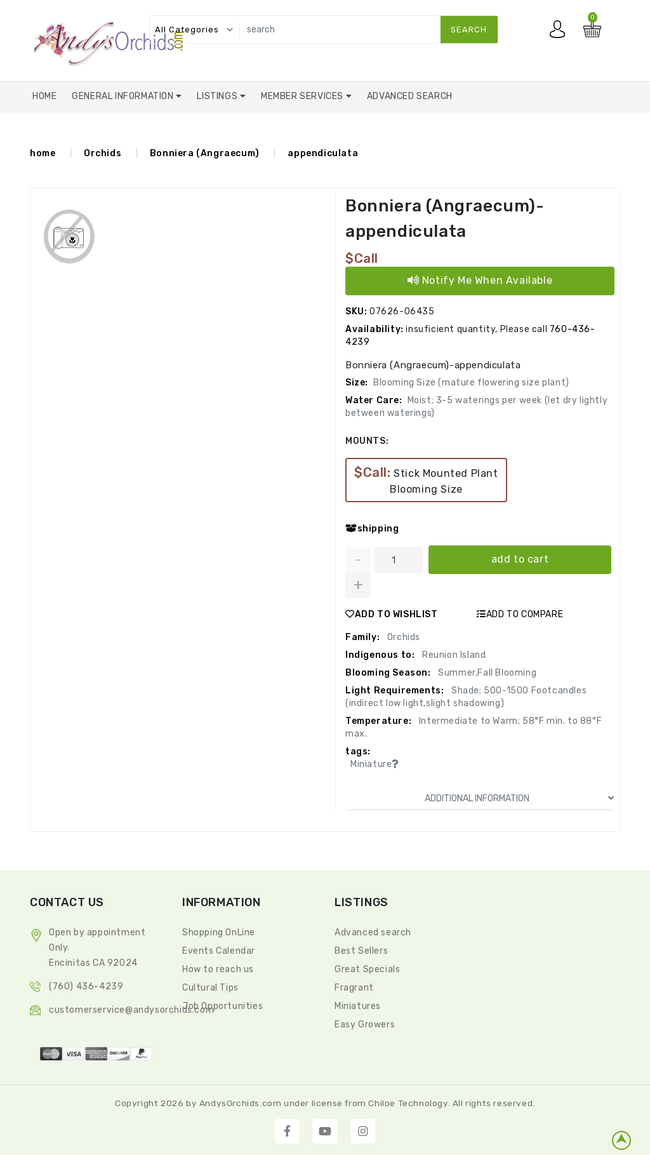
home (42, 153)
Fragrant (354, 987)
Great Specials (367, 969)
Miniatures (358, 1006)
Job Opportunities (222, 1006)
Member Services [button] (303, 96)
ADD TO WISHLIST (391, 614)
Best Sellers (361, 950)
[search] (366, 29)
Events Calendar (218, 950)
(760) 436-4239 (86, 986)
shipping (372, 528)
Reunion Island (453, 655)
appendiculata (323, 153)
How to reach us (218, 969)
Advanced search (373, 932)
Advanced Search (410, 96)
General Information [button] (124, 96)
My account (560, 32)
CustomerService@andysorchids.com (131, 1010)
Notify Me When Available (480, 280)
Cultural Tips (210, 987)
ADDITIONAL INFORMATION (519, 798)
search (469, 29)
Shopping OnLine (218, 932)
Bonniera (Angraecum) (205, 153)
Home (44, 96)
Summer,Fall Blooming (486, 672)
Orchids (102, 153)
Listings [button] (218, 96)
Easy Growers (365, 1024)
